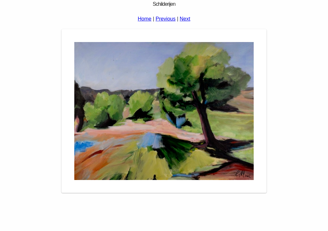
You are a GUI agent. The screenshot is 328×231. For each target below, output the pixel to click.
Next (185, 18)
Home (145, 18)
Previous (166, 18)
